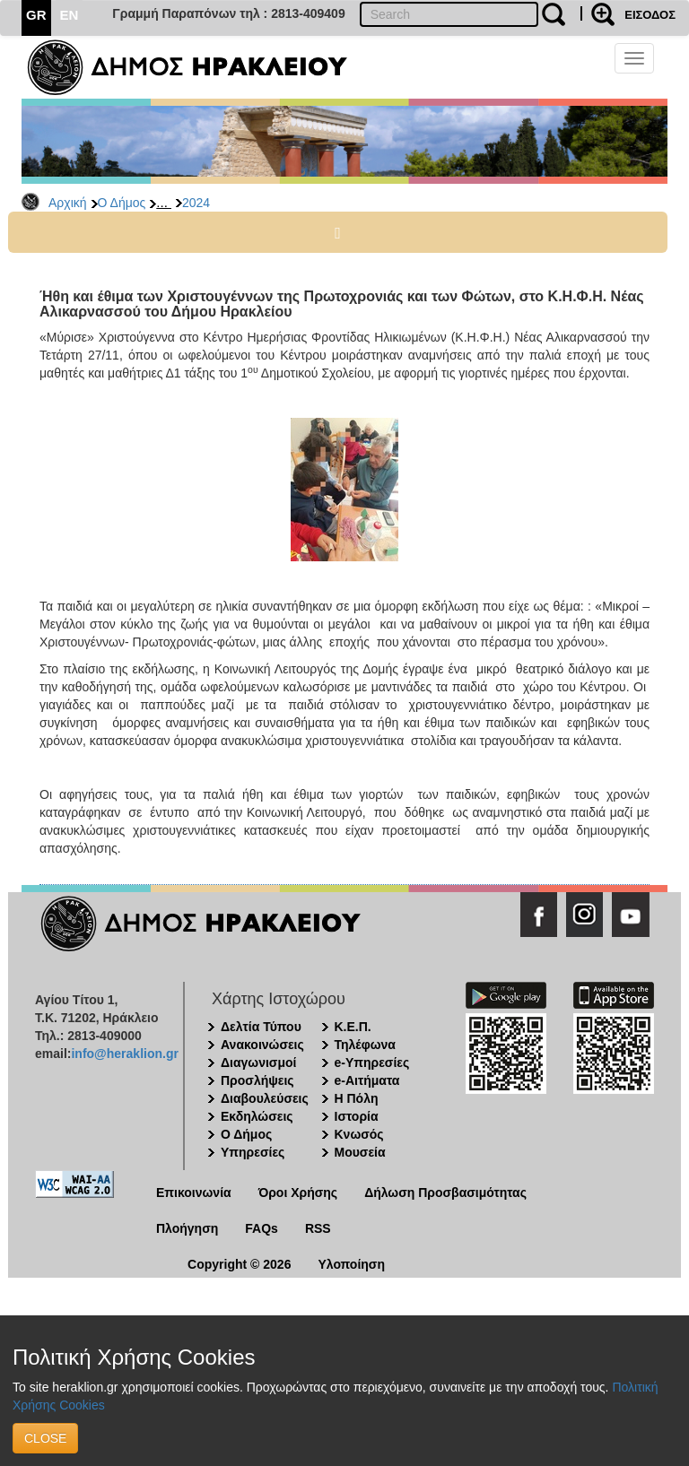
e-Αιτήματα (367, 1080)
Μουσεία (360, 1152)
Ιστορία (357, 1116)
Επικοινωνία (193, 1192)
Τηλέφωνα (365, 1044)
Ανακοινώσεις (262, 1044)
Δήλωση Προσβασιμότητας (445, 1192)
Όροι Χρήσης (298, 1192)
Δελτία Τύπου (261, 1026)
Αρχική (67, 202)
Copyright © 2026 (239, 1264)
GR (36, 14)
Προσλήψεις (257, 1080)
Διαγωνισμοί (258, 1062)
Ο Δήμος (122, 202)
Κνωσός (359, 1134)
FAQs (261, 1228)
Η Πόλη (357, 1098)
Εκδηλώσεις (257, 1116)
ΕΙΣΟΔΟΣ (650, 15)
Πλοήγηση (187, 1228)
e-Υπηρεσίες (372, 1062)
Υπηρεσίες (252, 1152)
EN (69, 14)
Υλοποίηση (351, 1264)
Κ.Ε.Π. (353, 1026)
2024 (196, 202)
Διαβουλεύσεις (265, 1098)
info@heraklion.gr (124, 1053)
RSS (318, 1228)
